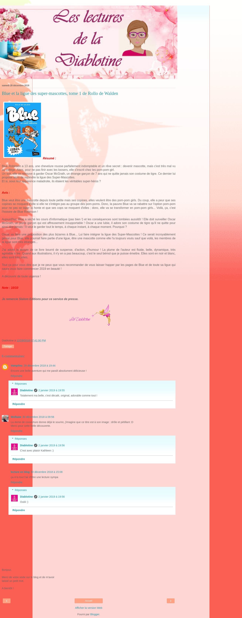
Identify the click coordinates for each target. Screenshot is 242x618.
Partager (8, 346)
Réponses (21, 383)
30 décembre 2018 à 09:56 (38, 416)
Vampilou (17, 365)
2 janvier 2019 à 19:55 (51, 390)
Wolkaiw (16, 416)
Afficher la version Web (88, 607)
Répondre (16, 375)
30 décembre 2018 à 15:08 (46, 471)
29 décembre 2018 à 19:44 (39, 365)
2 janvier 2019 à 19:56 (51, 445)
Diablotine (26, 390)
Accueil (88, 601)
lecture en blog (20, 471)
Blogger (94, 614)
